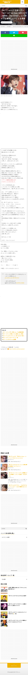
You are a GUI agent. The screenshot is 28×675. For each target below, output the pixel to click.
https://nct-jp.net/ (10, 240)
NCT (10, 22)
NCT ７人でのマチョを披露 (9, 339)
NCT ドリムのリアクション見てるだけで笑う (13, 335)
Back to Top (14, 665)
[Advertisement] (14, 54)
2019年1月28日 (20, 283)
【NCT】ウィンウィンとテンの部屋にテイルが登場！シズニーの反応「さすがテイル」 (17, 474)
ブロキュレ (17, 672)
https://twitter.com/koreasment (17, 349)
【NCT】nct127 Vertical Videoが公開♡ (17, 595)
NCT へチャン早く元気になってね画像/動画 (13, 332)
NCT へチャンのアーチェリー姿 (10, 337)
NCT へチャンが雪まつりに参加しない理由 (13, 334)
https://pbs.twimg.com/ (7, 95)
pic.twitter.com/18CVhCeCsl (12, 277)
